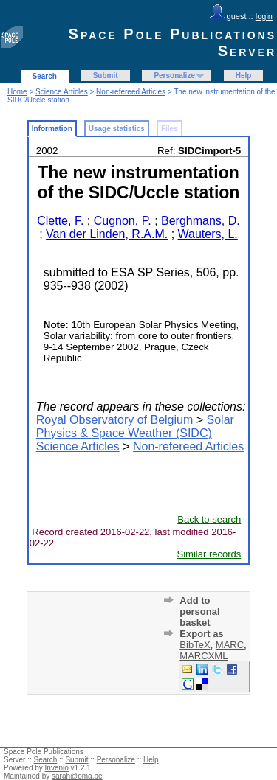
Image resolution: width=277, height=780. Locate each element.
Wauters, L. (208, 234)
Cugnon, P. (122, 221)
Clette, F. (60, 221)
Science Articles (61, 92)
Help (244, 76)
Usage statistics (117, 129)
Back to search (209, 519)
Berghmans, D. (200, 221)
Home (17, 92)
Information (52, 129)
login (264, 16)
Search (45, 76)
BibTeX (194, 644)
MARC (230, 644)
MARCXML (203, 655)
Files (169, 129)
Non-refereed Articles (130, 92)
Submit (105, 76)
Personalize (174, 76)
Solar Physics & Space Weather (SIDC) (135, 426)
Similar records (209, 554)
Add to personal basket (199, 611)
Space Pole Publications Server (172, 42)
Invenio (57, 768)
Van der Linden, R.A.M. (107, 234)
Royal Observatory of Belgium (115, 420)
